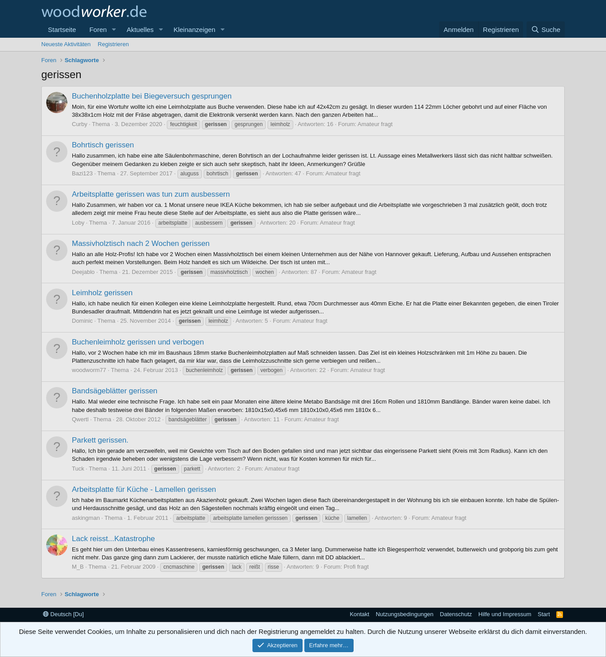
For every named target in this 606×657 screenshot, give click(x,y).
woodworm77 (89, 370)
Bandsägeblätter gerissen (114, 391)
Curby (79, 124)
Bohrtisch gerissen (103, 145)
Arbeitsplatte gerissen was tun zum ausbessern (151, 194)
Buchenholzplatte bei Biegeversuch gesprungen (152, 96)
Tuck (78, 468)
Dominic (82, 320)
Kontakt (359, 614)
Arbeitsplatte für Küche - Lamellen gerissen (144, 489)
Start (544, 614)
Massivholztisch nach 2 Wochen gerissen (141, 243)
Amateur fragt (375, 124)
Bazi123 (82, 173)
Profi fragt (356, 566)
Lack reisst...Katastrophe (113, 538)
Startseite (62, 29)
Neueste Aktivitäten (66, 44)
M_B (78, 566)
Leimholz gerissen (102, 293)
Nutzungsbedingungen (404, 614)
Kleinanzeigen (194, 29)
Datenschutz (456, 614)
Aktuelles (139, 29)
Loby (78, 222)
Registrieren (113, 44)
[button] (113, 29)
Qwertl (80, 419)
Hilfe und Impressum (504, 614)
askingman (86, 518)
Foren (97, 29)
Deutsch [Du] (63, 614)
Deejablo (83, 272)
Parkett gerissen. (100, 440)
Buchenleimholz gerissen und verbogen (138, 342)
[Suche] (546, 29)
